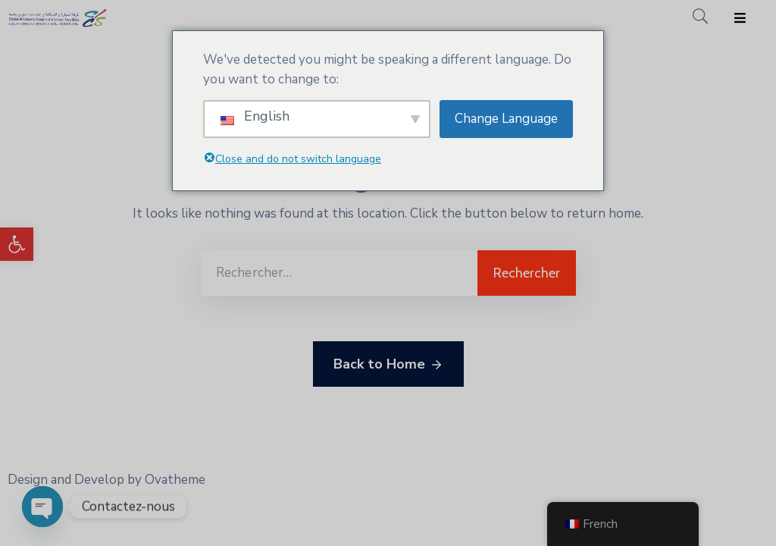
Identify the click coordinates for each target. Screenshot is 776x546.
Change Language (506, 118)
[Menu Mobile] (740, 18)
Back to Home (388, 365)
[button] (16, 244)
